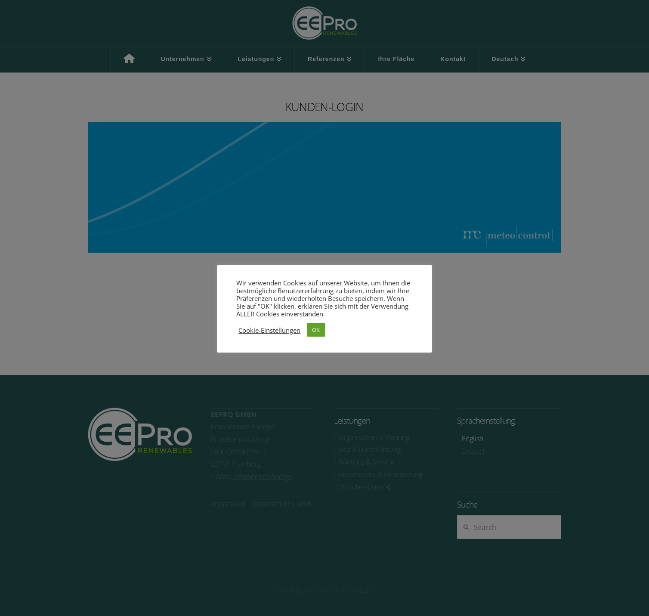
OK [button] (316, 330)
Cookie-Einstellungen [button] (269, 330)
